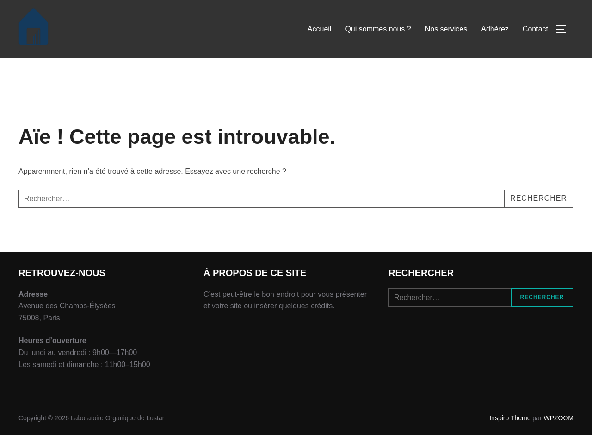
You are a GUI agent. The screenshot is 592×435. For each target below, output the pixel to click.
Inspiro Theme (509, 418)
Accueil (320, 29)
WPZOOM (558, 418)
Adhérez (495, 29)
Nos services (446, 29)
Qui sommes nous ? (378, 29)
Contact (535, 29)
